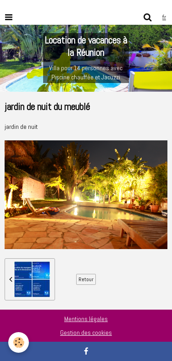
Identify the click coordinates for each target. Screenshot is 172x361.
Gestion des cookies (86, 332)
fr (164, 17)
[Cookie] (18, 342)
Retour (86, 279)
